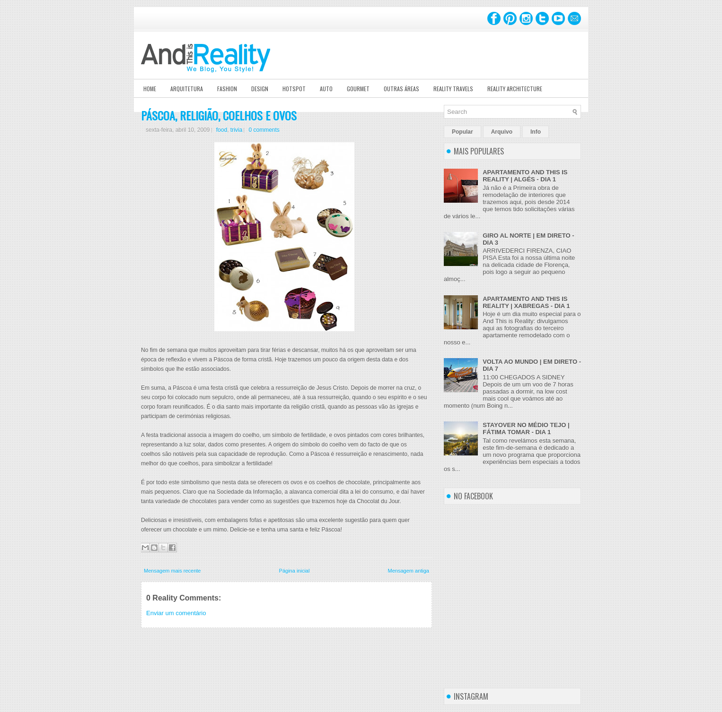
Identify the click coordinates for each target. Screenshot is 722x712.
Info (535, 132)
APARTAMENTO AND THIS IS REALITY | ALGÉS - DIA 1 (525, 176)
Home (149, 89)
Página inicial (294, 571)
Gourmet (358, 89)
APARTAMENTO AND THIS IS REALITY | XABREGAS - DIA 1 (526, 302)
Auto (326, 89)
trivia (236, 130)
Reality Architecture (514, 89)
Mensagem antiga (408, 571)
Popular (462, 132)
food (221, 130)
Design (259, 89)
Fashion (227, 89)
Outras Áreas (401, 89)
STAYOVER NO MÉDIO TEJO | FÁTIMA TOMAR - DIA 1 (526, 428)
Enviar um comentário (176, 613)
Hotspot (294, 89)
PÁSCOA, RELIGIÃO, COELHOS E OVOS (219, 115)
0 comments (263, 130)
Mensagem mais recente (172, 571)
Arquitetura (186, 89)
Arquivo (501, 132)
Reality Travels (453, 89)
